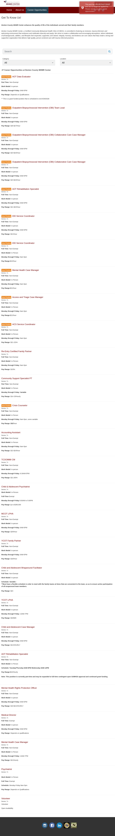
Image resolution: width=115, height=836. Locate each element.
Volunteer (5, 798)
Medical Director (8, 715)
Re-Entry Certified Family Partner (16, 351)
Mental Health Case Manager (25, 270)
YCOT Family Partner (11, 541)
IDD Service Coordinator (23, 216)
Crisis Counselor (19, 405)
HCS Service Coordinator (23, 324)
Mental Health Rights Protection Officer (19, 688)
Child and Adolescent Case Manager (18, 627)
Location (63, 59)
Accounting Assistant (10, 432)
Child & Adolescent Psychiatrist (15, 487)
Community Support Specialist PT (16, 378)
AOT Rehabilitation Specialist (25, 189)
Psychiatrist (6, 769)
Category (6, 59)
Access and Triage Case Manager (27, 297)
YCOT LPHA (7, 600)
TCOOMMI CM (8, 459)
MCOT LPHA (7, 514)
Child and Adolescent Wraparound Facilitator (21, 568)
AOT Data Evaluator (21, 77)
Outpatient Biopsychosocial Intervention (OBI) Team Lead (38, 108)
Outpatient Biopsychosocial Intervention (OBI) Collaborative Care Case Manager (48, 135)
